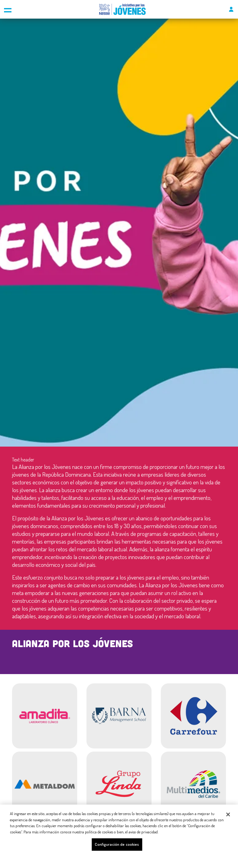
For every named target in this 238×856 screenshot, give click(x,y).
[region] (119, 830)
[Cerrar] (228, 814)
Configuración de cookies (117, 844)
